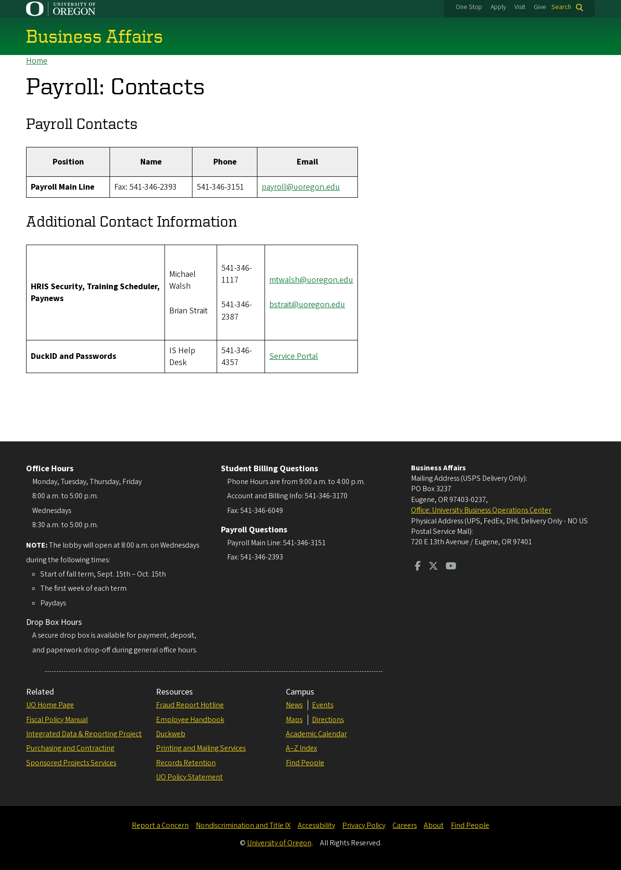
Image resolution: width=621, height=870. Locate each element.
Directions (328, 719)
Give (540, 7)
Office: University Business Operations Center (481, 510)
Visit (519, 7)
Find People (305, 763)
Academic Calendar (316, 734)
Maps (294, 719)
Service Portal (293, 357)
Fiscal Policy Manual (57, 719)
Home (36, 61)
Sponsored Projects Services (71, 763)
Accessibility (316, 825)
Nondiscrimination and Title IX (243, 825)
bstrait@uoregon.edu (307, 305)
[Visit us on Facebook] (418, 567)
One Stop (469, 7)
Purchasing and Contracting (70, 748)
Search (561, 7)
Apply (498, 7)
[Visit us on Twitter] (433, 567)
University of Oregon (279, 843)
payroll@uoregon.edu (301, 187)
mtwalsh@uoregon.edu (311, 280)
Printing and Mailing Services (201, 748)
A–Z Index (301, 748)
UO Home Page (50, 705)
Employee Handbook (190, 719)
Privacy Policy (363, 825)
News (294, 705)
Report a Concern (160, 825)
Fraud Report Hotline (190, 705)
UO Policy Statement (189, 777)
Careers (405, 825)
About (434, 825)
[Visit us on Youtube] (451, 567)
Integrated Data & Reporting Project (84, 734)
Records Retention (186, 763)
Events (322, 705)
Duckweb (170, 734)
